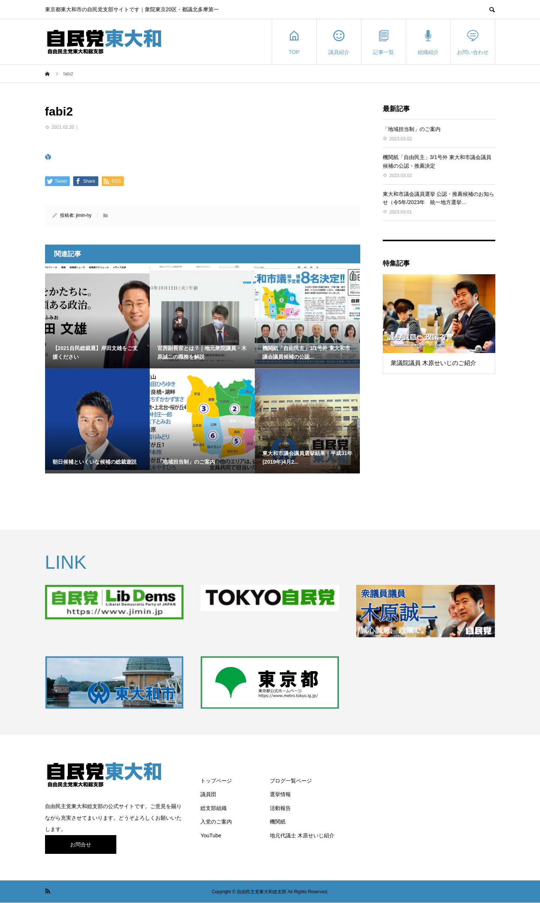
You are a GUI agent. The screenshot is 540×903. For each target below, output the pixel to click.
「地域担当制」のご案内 (412, 129)
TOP (294, 42)
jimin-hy (83, 215)
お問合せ (80, 844)
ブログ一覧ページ (291, 781)
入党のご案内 (216, 822)
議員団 (208, 794)
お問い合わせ (473, 42)
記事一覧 (383, 42)
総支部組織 (213, 808)
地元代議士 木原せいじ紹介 (302, 835)
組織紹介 (428, 42)
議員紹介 (338, 42)
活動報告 (280, 808)
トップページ (216, 781)
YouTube (210, 835)
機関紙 (278, 822)
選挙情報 (280, 794)
